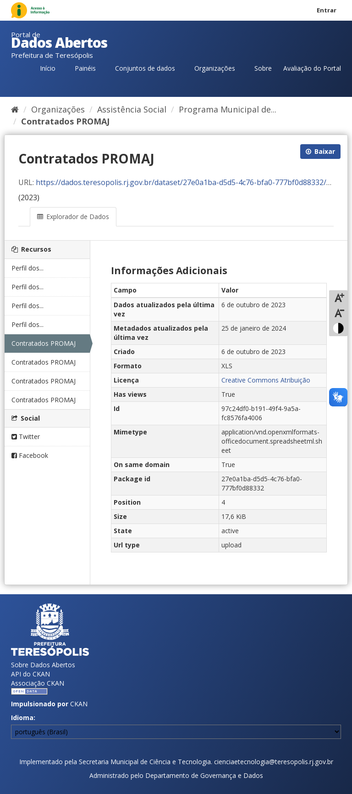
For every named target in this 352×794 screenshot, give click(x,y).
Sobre (263, 68)
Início (47, 68)
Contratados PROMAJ (65, 121)
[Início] (15, 109)
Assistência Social (131, 109)
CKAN (79, 703)
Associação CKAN (37, 683)
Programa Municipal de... (227, 109)
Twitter (25, 436)
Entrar (326, 10)
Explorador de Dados (73, 216)
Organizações (214, 68)
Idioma (22, 717)
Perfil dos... (27, 268)
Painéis (85, 68)
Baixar (320, 151)
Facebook (29, 455)
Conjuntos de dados (145, 68)
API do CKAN (30, 674)
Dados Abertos (59, 42)
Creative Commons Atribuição (265, 380)
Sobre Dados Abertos (43, 664)
